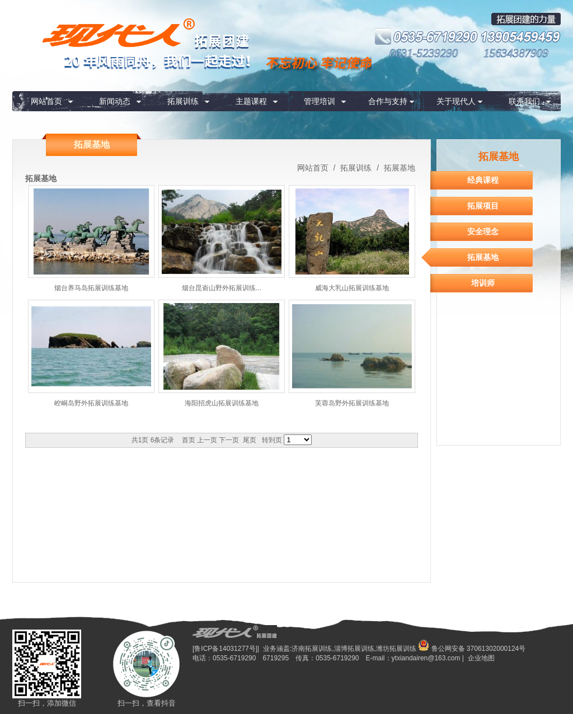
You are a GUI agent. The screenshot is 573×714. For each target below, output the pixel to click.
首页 (188, 440)
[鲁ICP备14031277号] (224, 648)
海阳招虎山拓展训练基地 (222, 403)
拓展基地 (398, 167)
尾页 (249, 440)
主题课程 (251, 101)
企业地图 (481, 658)
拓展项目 (483, 205)
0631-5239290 (423, 53)
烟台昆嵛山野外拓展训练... (221, 288)
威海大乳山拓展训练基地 (352, 288)
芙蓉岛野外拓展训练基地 (352, 403)
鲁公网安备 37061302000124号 (471, 648)
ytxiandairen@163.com (426, 658)
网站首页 (46, 101)
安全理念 (483, 231)
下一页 (229, 440)
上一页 (207, 440)
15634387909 (515, 53)
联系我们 (524, 101)
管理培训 (319, 101)
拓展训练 (183, 101)
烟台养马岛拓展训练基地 (91, 288)
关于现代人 (456, 101)
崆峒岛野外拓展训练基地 (91, 403)
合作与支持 (387, 101)
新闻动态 (114, 101)
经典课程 (483, 180)
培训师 (483, 282)
